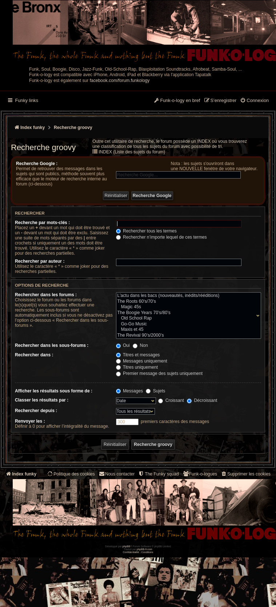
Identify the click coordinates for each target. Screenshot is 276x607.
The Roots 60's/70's (187, 302)
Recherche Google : (36, 163)
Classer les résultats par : (41, 400)
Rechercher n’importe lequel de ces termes (161, 237)
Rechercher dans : (34, 354)
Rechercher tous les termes (146, 231)
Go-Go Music (187, 324)
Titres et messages (138, 354)
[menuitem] (254, 101)
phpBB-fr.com (144, 549)
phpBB (126, 546)
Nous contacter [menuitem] (117, 474)
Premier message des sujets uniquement (159, 373)
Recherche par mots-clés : (42, 222)
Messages (129, 390)
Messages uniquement (141, 361)
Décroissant (202, 400)
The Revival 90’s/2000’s (187, 335)
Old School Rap (187, 318)
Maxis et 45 (187, 330)
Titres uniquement (137, 367)
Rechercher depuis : (36, 410)
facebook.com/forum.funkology (120, 80)
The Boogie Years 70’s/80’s (187, 313)
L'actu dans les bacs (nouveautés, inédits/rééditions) (187, 296)
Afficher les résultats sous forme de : (53, 390)
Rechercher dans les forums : (46, 294)
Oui (123, 345)
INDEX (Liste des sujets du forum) (132, 151)
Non (140, 345)
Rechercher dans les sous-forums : (51, 345)
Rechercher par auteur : (39, 261)
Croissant (171, 400)
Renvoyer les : (30, 421)
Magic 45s (187, 307)
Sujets (155, 390)
